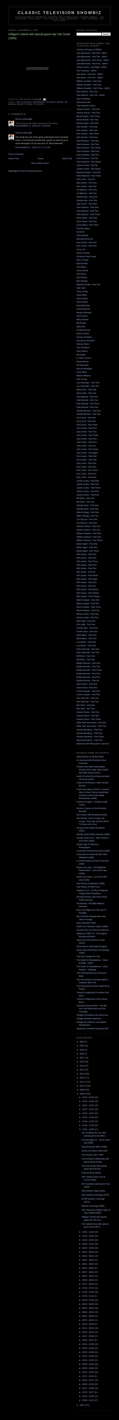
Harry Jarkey (82, 291)
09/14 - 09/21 (88, 1256)
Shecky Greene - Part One (88, 526)
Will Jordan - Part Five (86, 568)
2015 (82, 1066)
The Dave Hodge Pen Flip (88, 956)
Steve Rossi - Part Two (87, 687)
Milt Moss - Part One (86, 656)
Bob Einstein (82, 263)
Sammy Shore (83, 344)
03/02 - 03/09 (88, 1368)
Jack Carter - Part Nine (87, 204)
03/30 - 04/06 (88, 1352)
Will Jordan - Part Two (86, 558)
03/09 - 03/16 (88, 1364)
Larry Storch (82, 351)
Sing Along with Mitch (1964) (94, 1147)
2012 (82, 1078)
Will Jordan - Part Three (87, 561)
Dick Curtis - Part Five (86, 477)
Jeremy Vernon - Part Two (88, 113)
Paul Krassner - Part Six (87, 158)
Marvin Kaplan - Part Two (88, 603)
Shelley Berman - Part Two (88, 414)
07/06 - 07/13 (88, 1296)
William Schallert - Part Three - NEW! (93, 88)
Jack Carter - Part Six (86, 446)
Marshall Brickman (85, 239)
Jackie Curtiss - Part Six (87, 165)
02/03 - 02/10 (88, 1384)
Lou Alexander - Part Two (88, 386)
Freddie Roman (83, 330)
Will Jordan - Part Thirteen (88, 596)
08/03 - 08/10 (88, 1280)
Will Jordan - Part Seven (87, 575)
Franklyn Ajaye (83, 228)
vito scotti (38, 104)
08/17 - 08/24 (88, 1272)
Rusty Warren (83, 361)
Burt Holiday (82, 281)
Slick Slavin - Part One (87, 183)
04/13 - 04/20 (88, 1344)
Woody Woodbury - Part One (89, 729)
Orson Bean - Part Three (88, 225)
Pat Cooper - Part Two (86, 460)
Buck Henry (82, 277)
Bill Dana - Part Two (85, 502)
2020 (82, 1046)
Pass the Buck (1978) (91, 1173)
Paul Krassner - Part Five (88, 155)
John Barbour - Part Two (87, 211)
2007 (82, 1405)
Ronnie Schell (83, 333)
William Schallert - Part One (89, 81)
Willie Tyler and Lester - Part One (91, 722)
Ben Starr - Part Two (86, 708)
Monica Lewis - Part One (88, 614)
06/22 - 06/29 (88, 1304)
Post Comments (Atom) (31, 171)
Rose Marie (82, 295)
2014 (82, 1070)
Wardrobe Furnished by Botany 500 (92, 1028)
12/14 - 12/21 (88, 1105)
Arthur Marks (82, 298)
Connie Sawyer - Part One (88, 691)
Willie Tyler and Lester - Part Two (91, 726)
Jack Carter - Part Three (87, 435)
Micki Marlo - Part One (87, 635)
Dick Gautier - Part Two (87, 130)
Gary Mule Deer (84, 102)
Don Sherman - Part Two (88, 701)
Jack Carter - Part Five (87, 442)
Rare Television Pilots (86, 923)
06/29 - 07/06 (88, 1300)
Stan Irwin (81, 288)
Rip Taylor (81, 354)
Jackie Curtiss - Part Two (88, 484)
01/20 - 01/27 (88, 1392)
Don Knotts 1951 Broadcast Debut (92, 815)
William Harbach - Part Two (89, 537)
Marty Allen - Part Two (86, 393)
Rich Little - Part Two (86, 624)
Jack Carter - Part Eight (87, 453)
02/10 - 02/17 (88, 1380)
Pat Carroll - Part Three (87, 425)
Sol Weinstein (83, 365)
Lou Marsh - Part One (86, 642)
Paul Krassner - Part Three (88, 148)
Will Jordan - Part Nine (87, 582)
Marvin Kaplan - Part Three (89, 607)
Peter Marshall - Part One (88, 649)
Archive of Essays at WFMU (89, 49)
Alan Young (82, 379)
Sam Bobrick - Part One (87, 91)
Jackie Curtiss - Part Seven (89, 169)
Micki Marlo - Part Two (86, 638)
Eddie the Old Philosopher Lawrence (93, 744)
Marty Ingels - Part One (87, 544)
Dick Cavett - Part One (87, 242)
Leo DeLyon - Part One (87, 519)
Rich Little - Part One (86, 621)
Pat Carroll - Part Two (86, 421)
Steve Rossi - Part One (87, 684)
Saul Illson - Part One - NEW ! (90, 74)
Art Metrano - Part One (87, 190)
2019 (82, 1050)
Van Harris (81, 274)
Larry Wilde (82, 372)
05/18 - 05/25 (88, 1324)
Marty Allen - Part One (86, 389)
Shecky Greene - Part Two (88, 530)
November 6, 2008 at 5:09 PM (32, 126)
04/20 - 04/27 (88, 1340)
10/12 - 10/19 (88, 1240)
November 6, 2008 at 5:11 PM (32, 147)
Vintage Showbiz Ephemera (89, 1018)
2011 (82, 1082)
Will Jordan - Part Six (86, 572)
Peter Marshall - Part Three (89, 176)
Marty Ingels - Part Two (87, 547)
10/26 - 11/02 (88, 1232)
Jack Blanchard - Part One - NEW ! (92, 53)
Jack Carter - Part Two (87, 431)
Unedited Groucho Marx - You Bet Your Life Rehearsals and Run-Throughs (92, 1008)
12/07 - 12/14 (88, 1109)
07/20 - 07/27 (88, 1288)
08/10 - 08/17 (88, 1276)
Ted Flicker (81, 267)
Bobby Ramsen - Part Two (88, 666)
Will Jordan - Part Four (87, 565)
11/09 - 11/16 (88, 1125)
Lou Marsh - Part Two (86, 645)
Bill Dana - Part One (86, 498)
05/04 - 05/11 (88, 1332)
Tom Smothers (83, 347)
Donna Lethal (21, 119)
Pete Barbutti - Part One (87, 397)
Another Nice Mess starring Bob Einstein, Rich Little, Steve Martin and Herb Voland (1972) (92, 769)
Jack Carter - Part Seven (88, 449)
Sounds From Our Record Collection (93, 930)
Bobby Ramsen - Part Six (88, 680)
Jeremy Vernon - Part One (88, 109)
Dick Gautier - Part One (87, 127)
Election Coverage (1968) (93, 1206)
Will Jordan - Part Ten (86, 586)
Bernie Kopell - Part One (87, 123)
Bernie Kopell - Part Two (87, 119)
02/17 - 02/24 (88, 1376)
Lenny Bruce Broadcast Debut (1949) (93, 851)
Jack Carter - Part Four (87, 439)
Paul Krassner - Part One (88, 141)
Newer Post (13, 158)
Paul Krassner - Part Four (88, 151)
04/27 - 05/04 (88, 1336)
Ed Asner (81, 232)
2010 (82, 1086)
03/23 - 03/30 (88, 1356)
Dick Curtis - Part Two (86, 467)
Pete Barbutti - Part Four (87, 407)
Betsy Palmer (82, 319)
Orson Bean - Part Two (87, 221)
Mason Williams (84, 375)
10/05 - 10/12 (88, 1244)
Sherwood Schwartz (86, 340)
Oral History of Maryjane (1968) (91, 883)
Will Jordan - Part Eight (87, 579)
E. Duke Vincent (84, 358)
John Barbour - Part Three (88, 214)
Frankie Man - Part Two (87, 631)
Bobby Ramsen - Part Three (89, 670)
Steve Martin (82, 302)
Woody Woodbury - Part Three (90, 736)
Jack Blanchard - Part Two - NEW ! (92, 56)
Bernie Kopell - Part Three (88, 116)
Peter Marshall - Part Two (88, 652)
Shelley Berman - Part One (89, 411)
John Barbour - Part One (88, 207)
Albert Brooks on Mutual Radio (90, 756)
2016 (82, 1062)
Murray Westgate (84, 368)
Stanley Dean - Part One (88, 505)
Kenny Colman (83, 253)
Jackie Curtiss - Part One (88, 481)
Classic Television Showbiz (59, 12)
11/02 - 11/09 (88, 1129)
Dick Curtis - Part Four (87, 474)
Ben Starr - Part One (86, 705)
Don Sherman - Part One (88, 698)
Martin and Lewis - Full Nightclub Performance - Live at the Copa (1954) (92, 870)
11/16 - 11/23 (88, 1121)
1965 (18, 102)
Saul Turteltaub (83, 99)
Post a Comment (15, 154)
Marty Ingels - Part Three (88, 551)
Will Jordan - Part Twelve (88, 593)
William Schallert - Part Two (89, 85)
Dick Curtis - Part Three (87, 470)
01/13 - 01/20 (88, 1396)
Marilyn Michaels (84, 312)
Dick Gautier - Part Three (88, 134)
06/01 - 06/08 (88, 1316)
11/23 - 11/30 (88, 1117)
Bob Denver (39, 102)
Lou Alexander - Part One (88, 383)
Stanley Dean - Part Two (87, 509)
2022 (82, 1042)
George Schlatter (84, 337)
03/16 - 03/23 (88, 1360)
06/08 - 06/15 (88, 1312)
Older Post (67, 158)
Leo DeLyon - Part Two (87, 523)
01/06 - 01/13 (88, 1400)
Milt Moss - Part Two (86, 659)
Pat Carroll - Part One (86, 417)
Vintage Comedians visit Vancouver (92, 1015)
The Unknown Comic (86, 105)
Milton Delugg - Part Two (88, 516)
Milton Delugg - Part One (88, 512)
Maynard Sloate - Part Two (88, 284)
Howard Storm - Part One (88, 712)
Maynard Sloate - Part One (89, 172)
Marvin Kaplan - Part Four (88, 610)
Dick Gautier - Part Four (87, 137)
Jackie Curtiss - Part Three (88, 488)
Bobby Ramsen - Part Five (88, 677)
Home (40, 158)
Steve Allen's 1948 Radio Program (92, 946)
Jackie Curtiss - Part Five (88, 491)
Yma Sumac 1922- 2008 (92, 1155)
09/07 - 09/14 (88, 1260)
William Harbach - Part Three (89, 540)
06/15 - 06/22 (88, 1308)
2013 (82, 1074)
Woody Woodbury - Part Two (89, 733)
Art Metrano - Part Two (87, 193)
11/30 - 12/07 (88, 1113)
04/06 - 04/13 (88, 1348)
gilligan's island (54, 102)
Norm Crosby (82, 260)
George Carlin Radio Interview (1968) (93, 834)
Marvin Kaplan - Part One (88, 600)
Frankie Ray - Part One (87, 197)
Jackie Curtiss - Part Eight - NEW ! (92, 67)
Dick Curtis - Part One (86, 463)
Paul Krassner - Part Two (88, 144)
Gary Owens (82, 316)
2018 (82, 1054)
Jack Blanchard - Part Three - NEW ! (93, 60)
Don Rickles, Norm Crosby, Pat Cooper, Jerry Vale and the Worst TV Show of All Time (92, 821)
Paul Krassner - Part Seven (89, 162)
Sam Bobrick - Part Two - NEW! (91, 95)
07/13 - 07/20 (88, 1292)
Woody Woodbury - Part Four (90, 740)
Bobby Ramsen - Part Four (89, 673)
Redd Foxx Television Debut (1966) (92, 926)
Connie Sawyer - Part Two (88, 694)
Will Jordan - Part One (86, 554)
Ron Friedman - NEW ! (87, 70)
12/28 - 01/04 (88, 1097)
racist (20, 104)
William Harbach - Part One (89, 533)
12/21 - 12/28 (88, 1101)
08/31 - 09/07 (88, 1264)
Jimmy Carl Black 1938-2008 (94, 1151)
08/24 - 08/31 (88, 1268)
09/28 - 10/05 (88, 1248)
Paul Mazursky (83, 305)
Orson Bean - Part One (87, 218)
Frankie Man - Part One (87, 628)
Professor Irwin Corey (86, 256)
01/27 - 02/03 (88, 1388)
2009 (82, 1090)
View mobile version (40, 163)
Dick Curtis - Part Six (86, 179)
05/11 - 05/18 (88, 1328)
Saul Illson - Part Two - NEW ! (90, 77)
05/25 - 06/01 (88, 1320)
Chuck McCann (83, 309)
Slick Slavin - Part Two (87, 186)
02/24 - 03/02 (88, 1372)
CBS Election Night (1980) (93, 1191)
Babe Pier (81, 326)
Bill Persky (81, 323)
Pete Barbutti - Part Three (88, 403)
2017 (82, 1058)
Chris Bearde (82, 235)
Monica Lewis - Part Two (87, 617)
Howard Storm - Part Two (88, 715)
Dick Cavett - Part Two (87, 246)
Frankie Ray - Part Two (87, 200)
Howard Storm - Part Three (89, 719)
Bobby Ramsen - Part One (88, 663)
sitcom (28, 104)
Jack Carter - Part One (87, 428)
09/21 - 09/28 (88, 1252)
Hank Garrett (82, 270)
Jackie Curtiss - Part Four (88, 495)
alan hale (27, 102)
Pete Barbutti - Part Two (87, 400)
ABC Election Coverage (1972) (95, 1195)
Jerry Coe (81, 249)
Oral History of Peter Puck (88, 887)
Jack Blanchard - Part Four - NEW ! (92, 63)
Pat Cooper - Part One (87, 456)
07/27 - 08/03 (88, 1284)
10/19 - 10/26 (88, 1236)
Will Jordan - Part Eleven (88, 589)
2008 (82, 1094)
